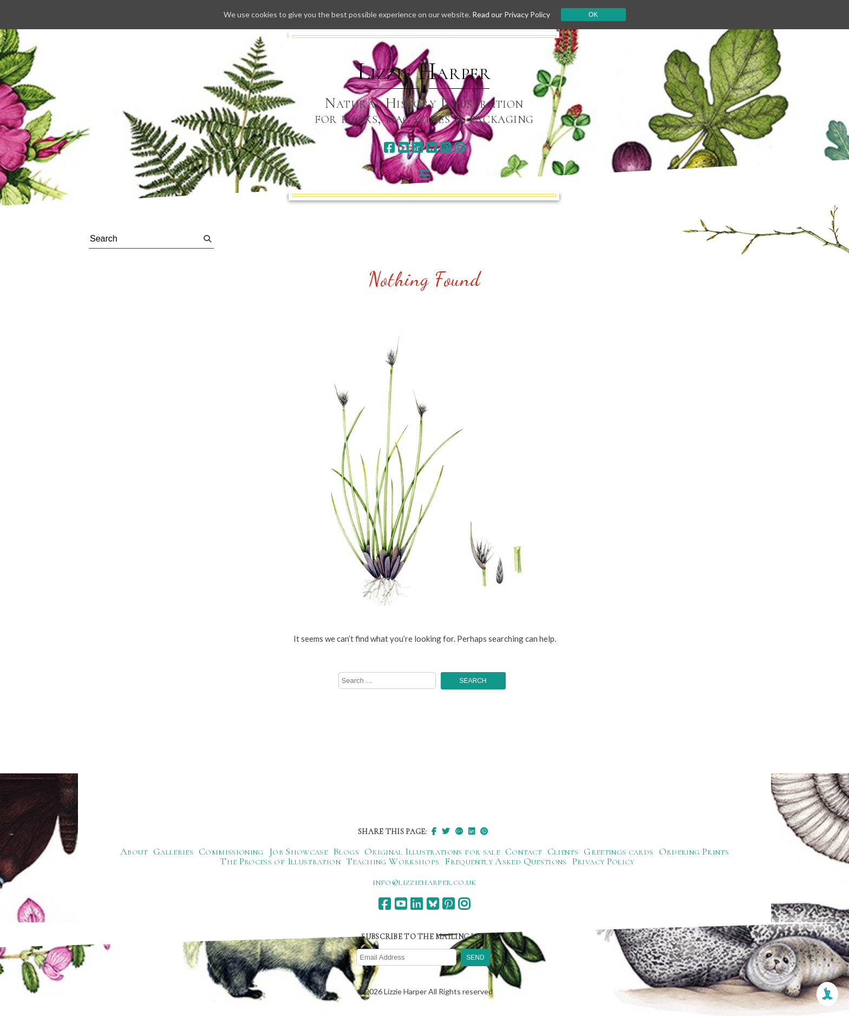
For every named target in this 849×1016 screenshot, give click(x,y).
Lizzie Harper (424, 71)
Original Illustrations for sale (432, 851)
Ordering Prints (694, 851)
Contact (523, 851)
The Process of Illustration (280, 861)
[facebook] (389, 147)
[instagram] (459, 147)
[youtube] (403, 147)
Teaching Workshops (392, 861)
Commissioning (231, 851)
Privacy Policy (603, 861)
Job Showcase (298, 851)
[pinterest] (445, 147)
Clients (563, 851)
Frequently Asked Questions (505, 861)
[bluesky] (431, 147)
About (134, 851)
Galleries (173, 851)
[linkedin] (417, 147)
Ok (593, 14)
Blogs (346, 851)
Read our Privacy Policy (511, 14)
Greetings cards (618, 851)
